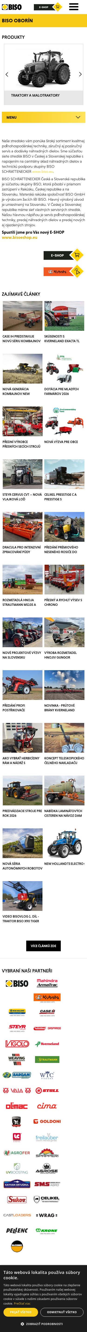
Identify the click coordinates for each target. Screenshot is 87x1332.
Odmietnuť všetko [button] (62, 1312)
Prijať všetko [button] (21, 1312)
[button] (43, 1324)
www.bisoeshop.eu (19, 237)
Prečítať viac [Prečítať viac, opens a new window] (22, 1304)
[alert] (43, 1298)
